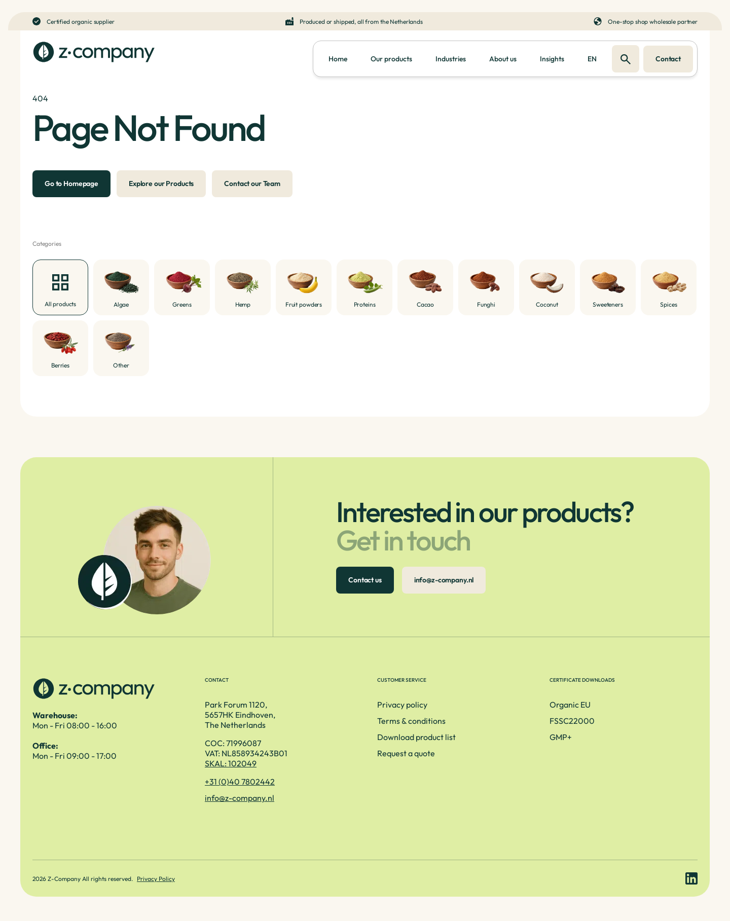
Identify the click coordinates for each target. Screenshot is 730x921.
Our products (391, 58)
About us (503, 58)
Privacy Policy (156, 878)
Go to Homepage (71, 183)
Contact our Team (252, 183)
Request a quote (406, 753)
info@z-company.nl (444, 579)
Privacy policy (402, 704)
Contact (668, 58)
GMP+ (561, 737)
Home (337, 58)
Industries (450, 58)
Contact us (365, 579)
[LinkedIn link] (691, 878)
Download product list (416, 737)
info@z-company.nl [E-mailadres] (239, 798)
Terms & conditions (411, 721)
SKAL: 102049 (231, 763)
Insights (552, 58)
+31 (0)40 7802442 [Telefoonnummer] (240, 782)
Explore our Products (161, 183)
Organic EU (570, 704)
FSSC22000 (572, 721)
